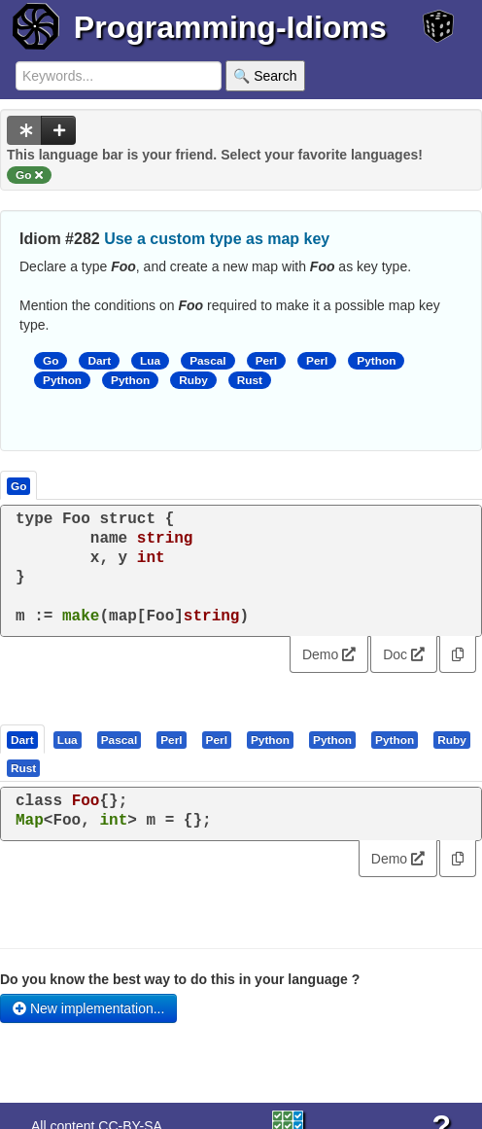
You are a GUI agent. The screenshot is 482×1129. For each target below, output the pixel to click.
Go (50, 361)
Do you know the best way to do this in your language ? (180, 979)
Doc (404, 654)
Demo (329, 654)
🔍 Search (264, 76)
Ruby (193, 380)
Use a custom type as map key (216, 238)
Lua (150, 361)
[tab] (23, 739)
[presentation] (22, 739)
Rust (249, 380)
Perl (266, 361)
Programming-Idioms (230, 27)
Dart (99, 361)
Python (376, 361)
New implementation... (88, 1008)
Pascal (207, 361)
